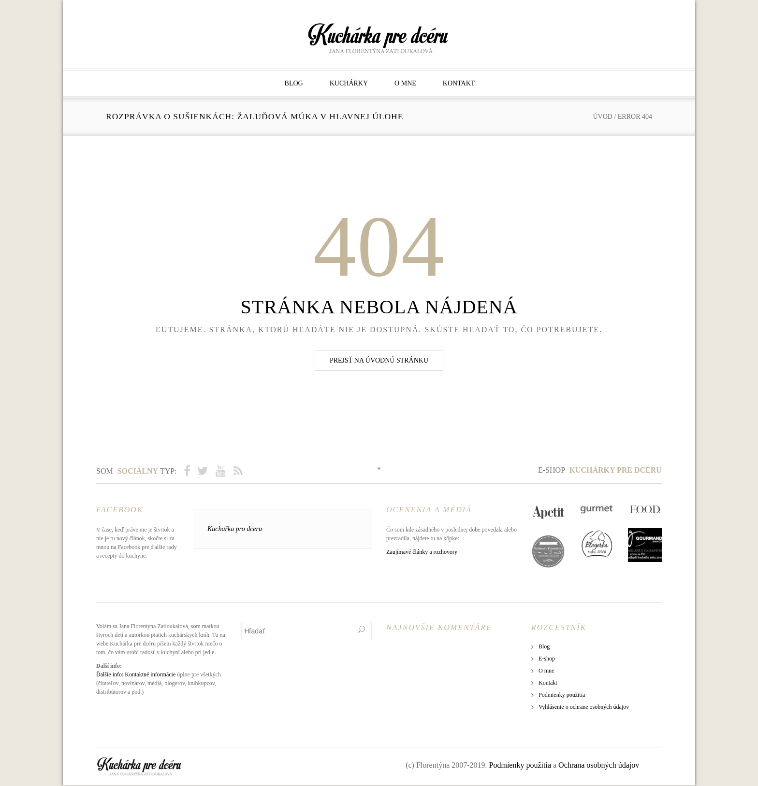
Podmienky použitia (562, 695)
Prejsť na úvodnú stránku (379, 360)
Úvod (602, 116)
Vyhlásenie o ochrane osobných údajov (584, 707)
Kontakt (459, 83)
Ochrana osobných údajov (598, 765)
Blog (294, 83)
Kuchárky (349, 83)
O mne (405, 83)
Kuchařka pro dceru (234, 529)
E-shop (600, 470)
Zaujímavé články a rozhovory (421, 552)
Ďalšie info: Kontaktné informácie (135, 675)
